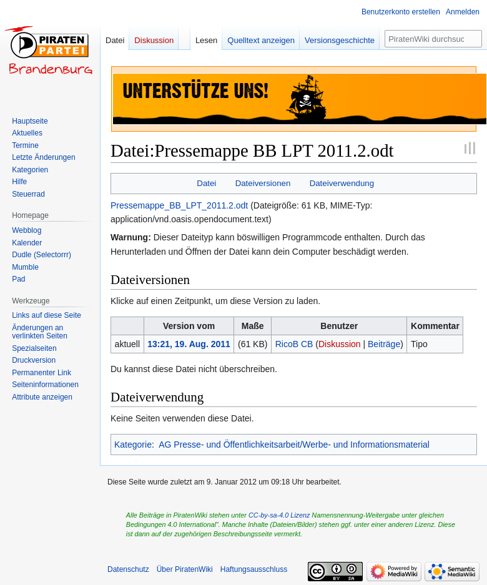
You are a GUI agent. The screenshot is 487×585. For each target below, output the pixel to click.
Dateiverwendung (342, 183)
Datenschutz (128, 569)
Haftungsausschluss (253, 569)
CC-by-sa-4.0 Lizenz (279, 515)
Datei (206, 183)
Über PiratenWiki (185, 569)
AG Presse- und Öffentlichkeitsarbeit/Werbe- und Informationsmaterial (294, 445)
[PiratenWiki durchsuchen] (433, 38)
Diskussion (339, 344)
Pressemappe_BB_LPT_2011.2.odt (179, 205)
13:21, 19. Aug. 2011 (188, 344)
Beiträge (384, 344)
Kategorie (133, 445)
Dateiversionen (263, 183)
